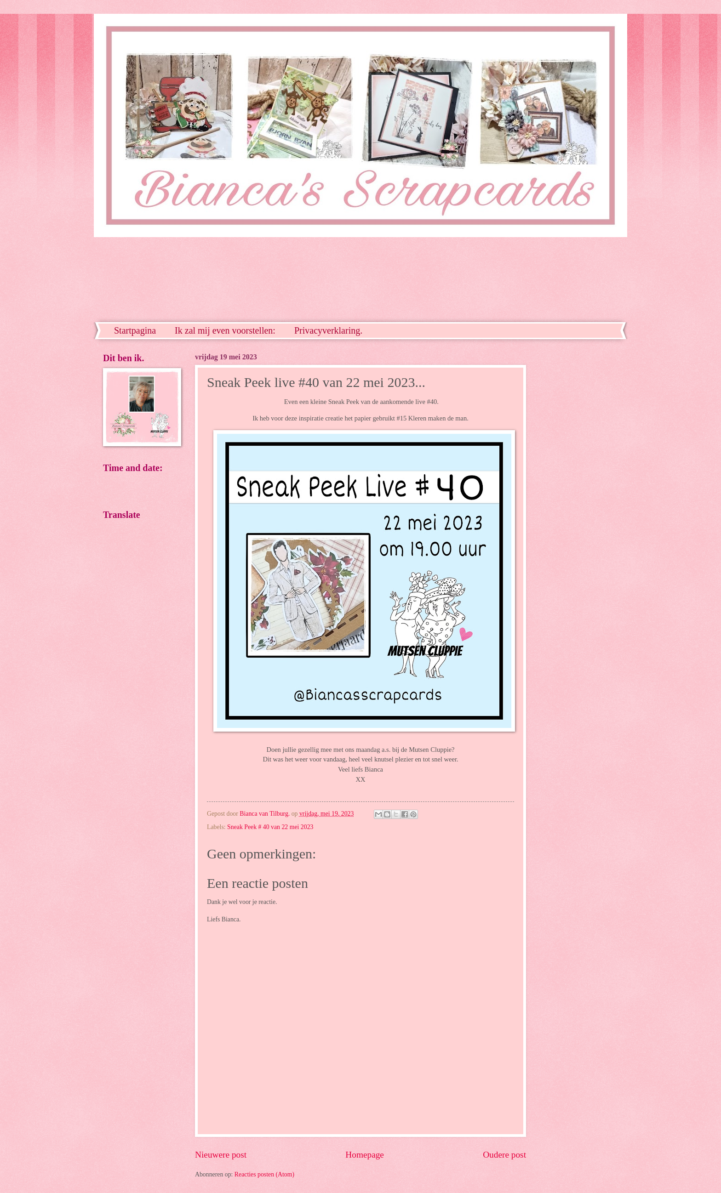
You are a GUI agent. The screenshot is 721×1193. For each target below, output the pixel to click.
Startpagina (135, 330)
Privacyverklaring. (328, 330)
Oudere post (504, 1154)
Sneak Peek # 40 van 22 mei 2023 (270, 827)
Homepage (364, 1154)
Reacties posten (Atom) (264, 1174)
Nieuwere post (220, 1154)
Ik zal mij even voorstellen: (225, 330)
